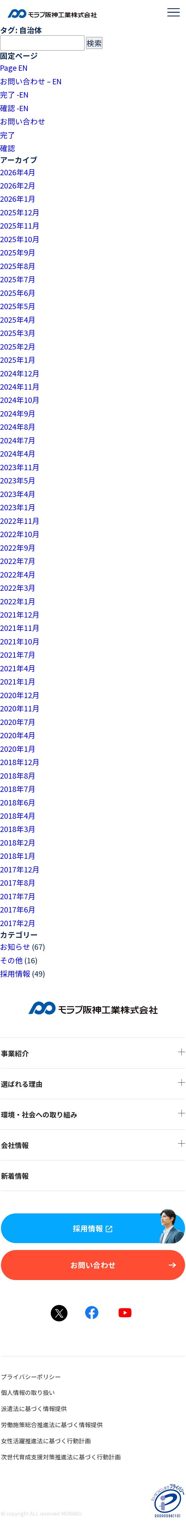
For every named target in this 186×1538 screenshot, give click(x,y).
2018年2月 (18, 842)
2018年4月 (18, 815)
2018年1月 (18, 855)
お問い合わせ (22, 121)
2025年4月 (18, 319)
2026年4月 (18, 172)
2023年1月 (18, 507)
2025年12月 (20, 212)
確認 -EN (14, 108)
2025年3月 (18, 332)
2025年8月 (18, 265)
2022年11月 (20, 520)
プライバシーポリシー (45, 1376)
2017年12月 (20, 869)
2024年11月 (20, 386)
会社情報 (93, 1145)
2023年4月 (18, 493)
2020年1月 (18, 748)
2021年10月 (20, 641)
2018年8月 (18, 775)
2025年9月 (18, 252)
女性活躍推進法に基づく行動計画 (60, 1440)
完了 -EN (14, 94)
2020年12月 (20, 695)
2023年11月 (20, 467)
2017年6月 (18, 909)
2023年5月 (18, 480)
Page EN (14, 67)
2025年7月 (18, 279)
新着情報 (29, 1175)
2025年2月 (18, 346)
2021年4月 (18, 668)
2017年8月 (18, 882)
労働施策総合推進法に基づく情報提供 (66, 1424)
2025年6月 (18, 292)
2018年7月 (18, 788)
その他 (11, 960)
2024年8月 (18, 426)
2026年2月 (18, 185)
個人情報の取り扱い (42, 1392)
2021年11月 (20, 627)
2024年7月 (18, 440)
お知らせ (15, 946)
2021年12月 (20, 614)
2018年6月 (18, 802)
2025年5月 (18, 306)
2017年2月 (18, 923)
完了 (7, 134)
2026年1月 (18, 198)
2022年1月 (18, 601)
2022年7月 (18, 560)
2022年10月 (20, 534)
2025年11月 (20, 225)
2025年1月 (18, 359)
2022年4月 (18, 574)
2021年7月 (18, 654)
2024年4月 (18, 453)
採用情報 (15, 973)
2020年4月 (18, 735)
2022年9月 (18, 547)
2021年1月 (18, 681)
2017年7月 (18, 896)
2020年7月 (18, 721)
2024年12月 (20, 373)
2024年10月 (20, 399)
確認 (7, 148)
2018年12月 (20, 762)
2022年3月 (18, 587)
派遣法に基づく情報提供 (48, 1408)
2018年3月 (18, 828)
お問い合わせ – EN (31, 81)
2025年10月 (20, 239)
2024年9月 (18, 413)
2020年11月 (20, 708)
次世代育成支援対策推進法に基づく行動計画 (75, 1456)
